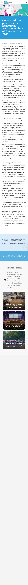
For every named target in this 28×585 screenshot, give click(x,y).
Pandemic (10, 281)
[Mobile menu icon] (2, 2)
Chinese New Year (13, 274)
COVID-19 (16, 279)
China (16, 272)
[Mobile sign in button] (26, 2)
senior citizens (12, 283)
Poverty (17, 281)
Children (10, 272)
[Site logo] (8, 2)
